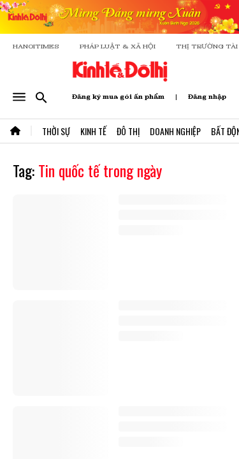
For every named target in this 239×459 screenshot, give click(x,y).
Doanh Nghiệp (175, 131)
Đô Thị (128, 131)
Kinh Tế (93, 131)
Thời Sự (56, 131)
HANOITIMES (36, 46)
